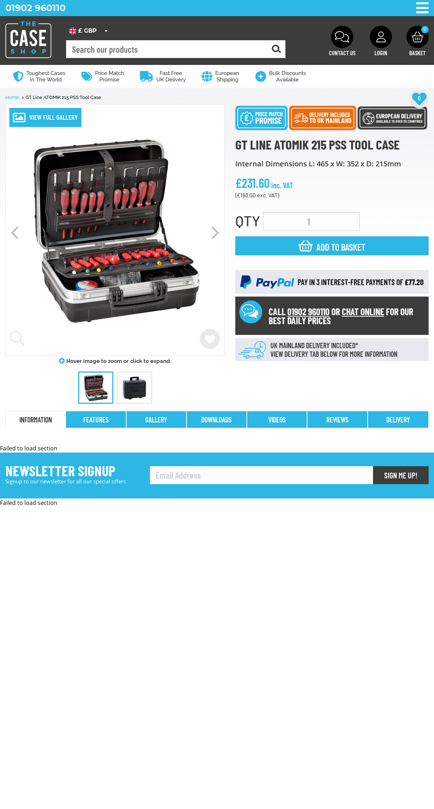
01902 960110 (35, 8)
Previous (14, 233)
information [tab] (35, 419)
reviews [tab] (337, 419)
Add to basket (340, 246)
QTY (247, 220)
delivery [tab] (398, 419)
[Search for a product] (276, 49)
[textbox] (88, 31)
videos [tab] (277, 419)
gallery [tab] (156, 419)
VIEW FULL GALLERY (53, 117)
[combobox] (88, 31)
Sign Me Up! (401, 785)
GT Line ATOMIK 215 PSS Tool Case (63, 97)
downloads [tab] (216, 419)
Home (12, 97)
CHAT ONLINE (363, 311)
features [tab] (96, 419)
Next (215, 233)
